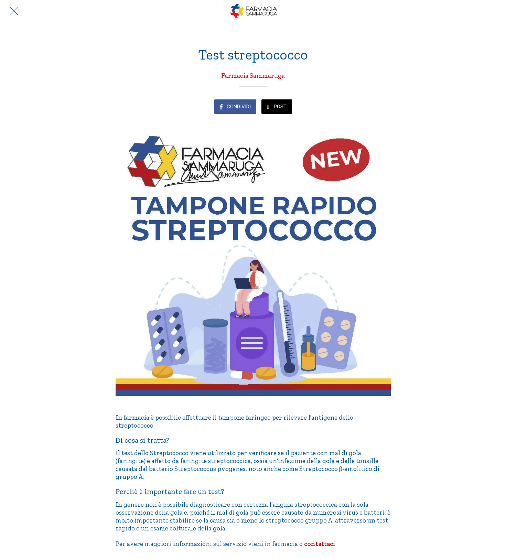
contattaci (319, 544)
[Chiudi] (14, 11)
